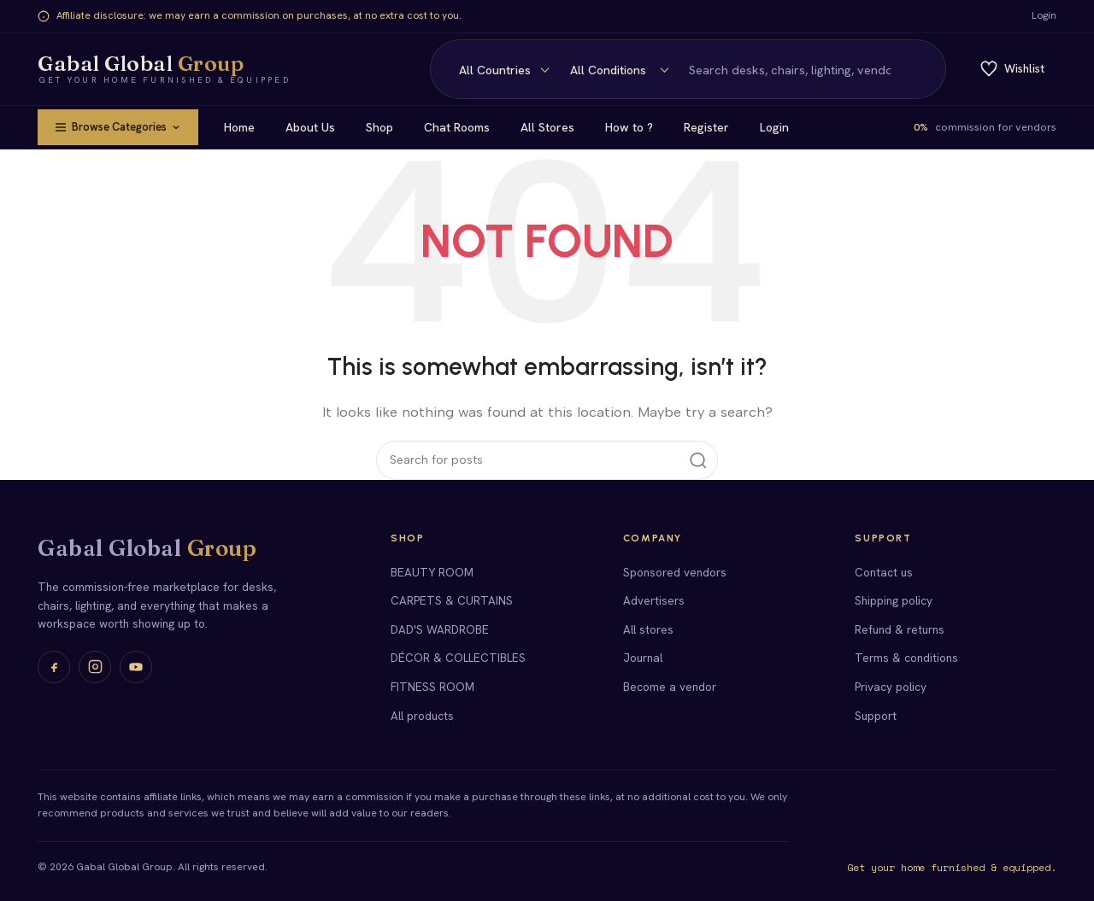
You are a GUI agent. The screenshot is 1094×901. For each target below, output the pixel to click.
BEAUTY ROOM (432, 572)
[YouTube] (136, 667)
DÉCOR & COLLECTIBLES (458, 657)
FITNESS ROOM (432, 686)
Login (1044, 15)
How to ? (635, 127)
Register (712, 127)
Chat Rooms (463, 127)
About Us (316, 127)
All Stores (553, 127)
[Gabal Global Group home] (164, 69)
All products (422, 715)
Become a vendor (669, 686)
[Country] (384, 70)
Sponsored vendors (674, 572)
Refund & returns (899, 629)
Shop (385, 127)
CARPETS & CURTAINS (452, 600)
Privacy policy (890, 686)
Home (245, 127)
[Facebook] (54, 667)
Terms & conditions (906, 657)
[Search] (733, 69)
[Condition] (500, 70)
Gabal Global (147, 548)
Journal (642, 657)
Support (876, 715)
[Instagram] (95, 667)
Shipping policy (893, 600)
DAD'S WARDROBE (440, 629)
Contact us (884, 572)
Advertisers (654, 600)
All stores (648, 629)
